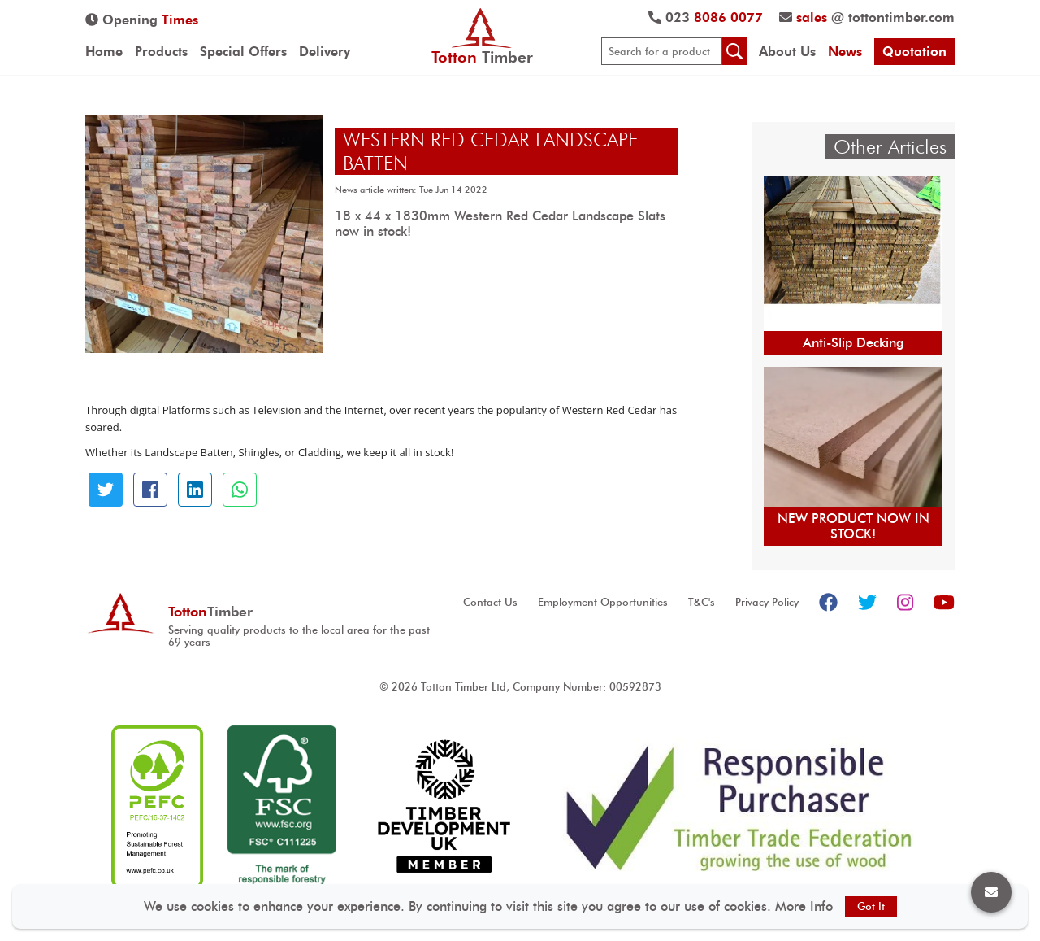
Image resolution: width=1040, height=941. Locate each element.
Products (161, 51)
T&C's (701, 602)
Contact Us (490, 602)
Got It (871, 906)
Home (104, 51)
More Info (804, 906)
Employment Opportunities (603, 602)
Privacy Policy (767, 602)
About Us (787, 51)
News (845, 51)
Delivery (324, 51)
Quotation (914, 51)
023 (705, 17)
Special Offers (243, 51)
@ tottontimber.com (867, 17)
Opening (141, 20)
